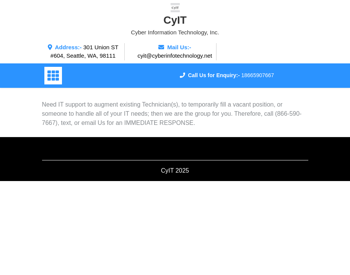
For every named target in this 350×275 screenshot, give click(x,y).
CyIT (175, 20)
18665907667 (257, 75)
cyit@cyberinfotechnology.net (174, 55)
